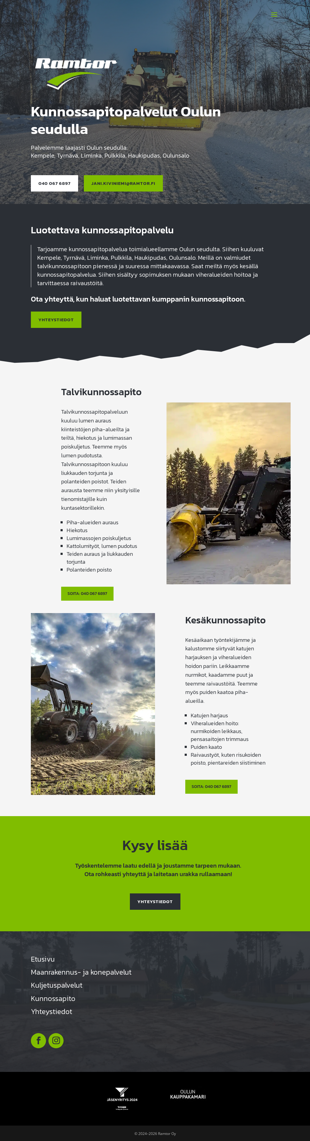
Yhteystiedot (155, 900)
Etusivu (43, 958)
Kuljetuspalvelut (56, 984)
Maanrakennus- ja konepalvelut (81, 971)
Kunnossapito (53, 997)
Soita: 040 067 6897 (87, 592)
